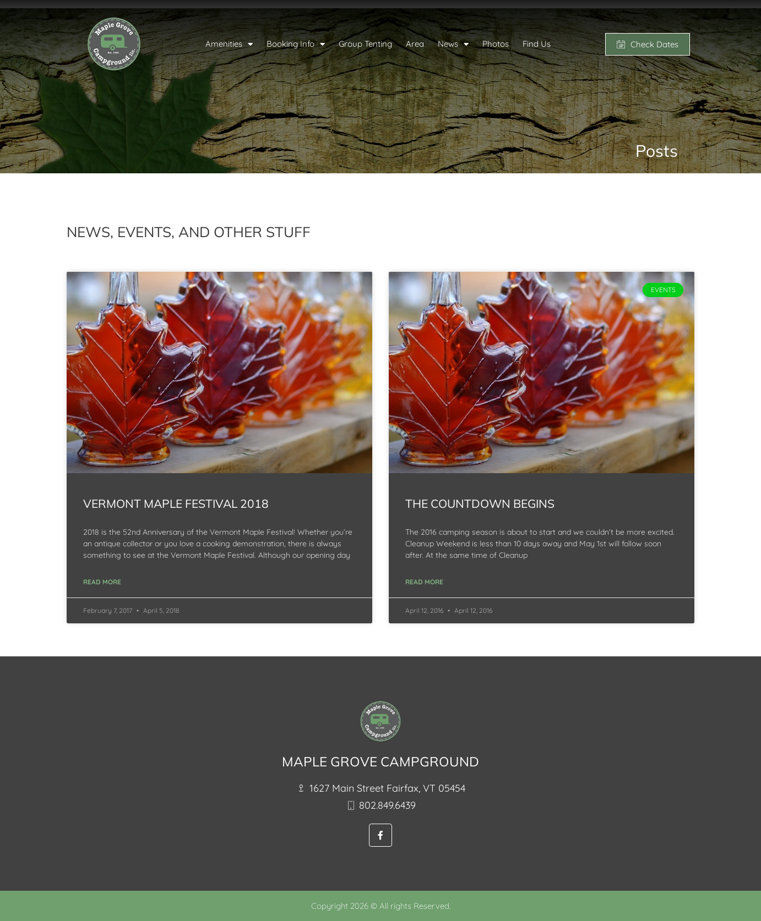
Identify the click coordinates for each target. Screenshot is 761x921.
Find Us (537, 44)
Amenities (229, 44)
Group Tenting (365, 44)
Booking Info (296, 44)
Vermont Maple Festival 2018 (176, 503)
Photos (495, 44)
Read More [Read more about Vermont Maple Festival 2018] (102, 582)
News (453, 44)
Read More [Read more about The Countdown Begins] (424, 582)
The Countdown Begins (480, 503)
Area (415, 44)
